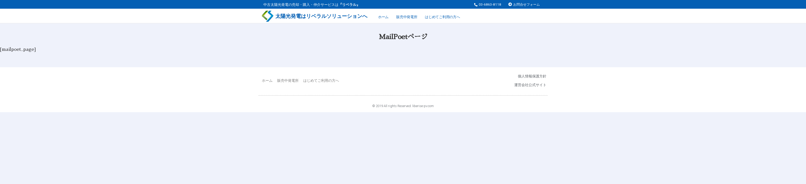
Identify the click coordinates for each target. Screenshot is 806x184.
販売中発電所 (406, 17)
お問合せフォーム (526, 4)
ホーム (383, 17)
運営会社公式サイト (530, 85)
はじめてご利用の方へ (442, 17)
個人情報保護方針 (532, 76)
